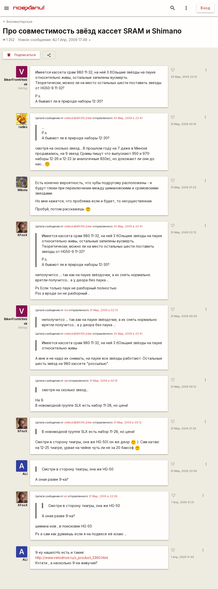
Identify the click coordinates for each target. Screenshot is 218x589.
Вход (205, 8)
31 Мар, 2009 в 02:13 (104, 310)
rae (66, 380)
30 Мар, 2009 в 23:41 (128, 118)
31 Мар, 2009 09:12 (183, 386)
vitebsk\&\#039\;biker (78, 118)
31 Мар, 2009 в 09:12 (128, 422)
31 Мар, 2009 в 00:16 (103, 380)
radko (23, 127)
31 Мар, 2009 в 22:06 (103, 496)
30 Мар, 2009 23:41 (184, 77)
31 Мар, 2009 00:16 (183, 124)
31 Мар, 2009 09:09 (184, 316)
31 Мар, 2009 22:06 (184, 471)
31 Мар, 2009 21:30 (183, 428)
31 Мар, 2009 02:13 (183, 232)
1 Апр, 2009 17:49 (74, 40)
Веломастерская (18, 22)
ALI (54, 40)
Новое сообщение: (34, 40)
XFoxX (22, 235)
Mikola (22, 190)
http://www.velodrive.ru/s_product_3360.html (71, 557)
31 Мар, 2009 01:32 (183, 187)
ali (65, 496)
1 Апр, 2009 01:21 (182, 502)
